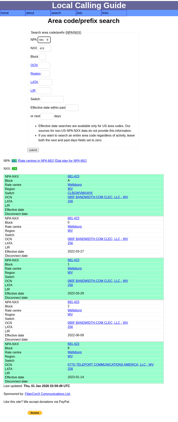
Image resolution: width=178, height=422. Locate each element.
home (5, 13)
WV (70, 188)
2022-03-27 (76, 251)
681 (14, 160)
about (30, 13)
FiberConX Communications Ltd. (48, 394)
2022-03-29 (76, 293)
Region (35, 73)
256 (70, 201)
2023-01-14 (76, 377)
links (105, 13)
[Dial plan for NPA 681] (71, 160)
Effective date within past (54, 108)
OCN (34, 65)
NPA (40, 40)
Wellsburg (75, 184)
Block (38, 57)
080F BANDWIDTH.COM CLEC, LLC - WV (98, 197)
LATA (34, 82)
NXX (40, 48)
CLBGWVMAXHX (80, 193)
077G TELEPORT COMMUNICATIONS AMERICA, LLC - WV (111, 364)
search (56, 13)
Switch (47, 99)
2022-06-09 (76, 335)
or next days (45, 116)
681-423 (73, 176)
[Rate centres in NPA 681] (36, 160)
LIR (32, 90)
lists (79, 13)
